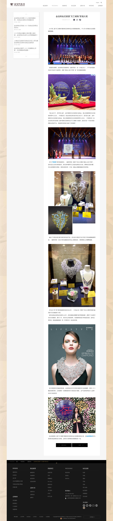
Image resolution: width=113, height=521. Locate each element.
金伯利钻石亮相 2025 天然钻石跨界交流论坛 (26, 27)
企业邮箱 (48, 516)
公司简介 (35, 516)
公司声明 (22, 516)
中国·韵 (49, 487)
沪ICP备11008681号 (77, 516)
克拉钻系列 (33, 481)
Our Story (50, 481)
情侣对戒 (67, 472)
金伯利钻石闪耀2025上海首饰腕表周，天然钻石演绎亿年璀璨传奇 (25, 19)
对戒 (84, 475)
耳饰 (84, 484)
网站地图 (16, 516)
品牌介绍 (82, 6)
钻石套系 (85, 490)
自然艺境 (50, 472)
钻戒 (84, 472)
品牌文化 (32, 491)
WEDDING (55, 6)
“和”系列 (50, 490)
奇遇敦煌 (85, 493)
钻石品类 (73, 6)
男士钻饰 (85, 487)
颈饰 (84, 478)
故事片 (32, 497)
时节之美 (50, 496)
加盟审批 (15, 509)
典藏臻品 (50, 478)
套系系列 (32, 478)
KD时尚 (14, 475)
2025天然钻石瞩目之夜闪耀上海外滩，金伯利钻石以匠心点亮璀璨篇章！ (26, 34)
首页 (17, 461)
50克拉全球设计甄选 (18, 484)
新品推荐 (45, 6)
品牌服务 (100, 6)
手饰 (84, 481)
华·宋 (49, 493)
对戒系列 (32, 475)
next (80, 445)
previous (63, 445)
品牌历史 (32, 494)
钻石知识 (28, 516)
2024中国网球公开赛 (18, 481)
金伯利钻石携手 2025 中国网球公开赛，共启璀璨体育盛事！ (25, 49)
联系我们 (15, 503)
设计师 (14, 478)
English (97, 2)
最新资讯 (29, 461)
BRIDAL (67, 478)
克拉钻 (67, 475)
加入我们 (41, 516)
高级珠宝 (64, 6)
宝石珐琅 (85, 496)
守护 (49, 475)
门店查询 (15, 506)
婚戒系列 (32, 472)
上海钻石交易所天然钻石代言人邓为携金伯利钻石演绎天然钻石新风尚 (26, 42)
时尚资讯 (91, 6)
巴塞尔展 (15, 487)
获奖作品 (50, 484)
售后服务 (15, 500)
